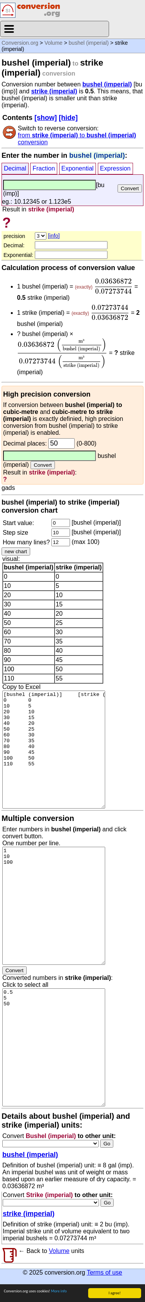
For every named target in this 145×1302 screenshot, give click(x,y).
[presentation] (113, 286)
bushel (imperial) (89, 43)
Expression (115, 168)
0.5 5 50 (53, 1047)
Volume (53, 43)
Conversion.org (20, 43)
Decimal (15, 168)
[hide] (68, 118)
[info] (54, 236)
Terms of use (104, 1272)
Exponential (77, 168)
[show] (45, 118)
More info (59, 1291)
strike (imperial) (54, 91)
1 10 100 (53, 906)
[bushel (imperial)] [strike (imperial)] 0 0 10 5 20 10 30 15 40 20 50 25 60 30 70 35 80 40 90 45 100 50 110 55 (53, 750)
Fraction (43, 168)
